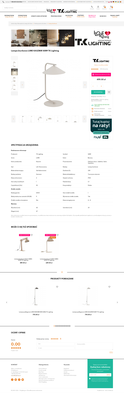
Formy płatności (43, 368)
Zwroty (65, 372)
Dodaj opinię (104, 69)
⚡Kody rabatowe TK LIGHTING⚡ (84, 1)
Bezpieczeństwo (43, 373)
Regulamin (66, 368)
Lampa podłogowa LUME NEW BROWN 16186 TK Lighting (36, 312)
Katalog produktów (99, 1)
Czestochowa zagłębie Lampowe (18, 1)
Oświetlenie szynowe (39, 16)
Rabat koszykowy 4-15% (102, 74)
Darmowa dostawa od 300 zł (46, 380)
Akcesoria (69, 16)
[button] (14, 58)
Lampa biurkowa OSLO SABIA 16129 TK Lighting (23, 259)
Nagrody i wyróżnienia (69, 1)
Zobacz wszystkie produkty (101, 65)
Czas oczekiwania (43, 377)
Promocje (92, 16)
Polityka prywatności (69, 370)
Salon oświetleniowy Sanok (35, 1)
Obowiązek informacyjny (70, 375)
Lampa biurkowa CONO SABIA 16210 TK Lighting (49, 259)
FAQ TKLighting (43, 382)
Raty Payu (41, 372)
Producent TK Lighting (56, 1)
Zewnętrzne (22, 16)
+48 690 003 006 (15, 373)
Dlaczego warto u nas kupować (47, 378)
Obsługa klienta (43, 364)
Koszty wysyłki (42, 370)
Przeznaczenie (56, 16)
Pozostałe (67, 364)
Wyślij (111, 352)
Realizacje (46, 1)
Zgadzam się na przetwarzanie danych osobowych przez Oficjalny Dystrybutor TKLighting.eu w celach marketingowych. (99, 380)
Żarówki (80, 16)
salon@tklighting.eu (16, 375)
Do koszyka (98, 92)
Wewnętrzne (9, 16)
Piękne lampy (115, 16)
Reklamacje (67, 373)
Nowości (103, 16)
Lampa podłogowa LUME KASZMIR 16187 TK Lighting (88, 312)
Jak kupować (42, 375)
